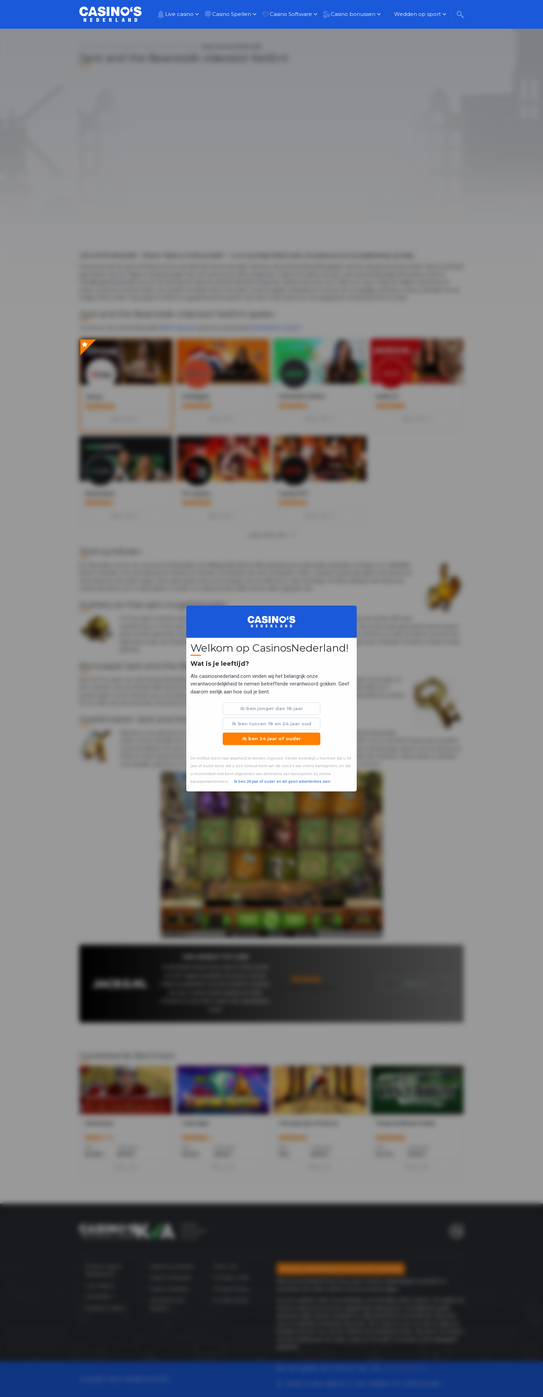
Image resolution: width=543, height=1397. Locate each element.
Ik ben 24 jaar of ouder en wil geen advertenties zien (282, 781)
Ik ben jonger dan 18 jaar (271, 708)
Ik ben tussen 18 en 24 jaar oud (271, 723)
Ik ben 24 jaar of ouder (271, 738)
